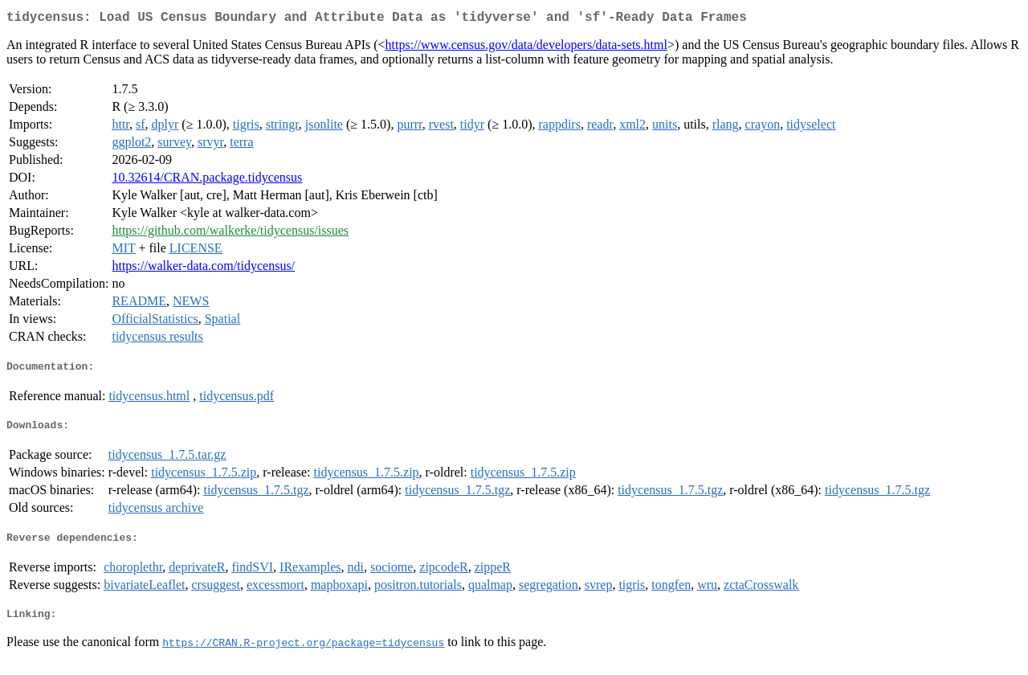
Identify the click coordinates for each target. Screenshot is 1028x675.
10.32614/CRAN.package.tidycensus (207, 180)
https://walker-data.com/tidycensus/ (203, 269)
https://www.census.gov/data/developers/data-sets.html (526, 48)
